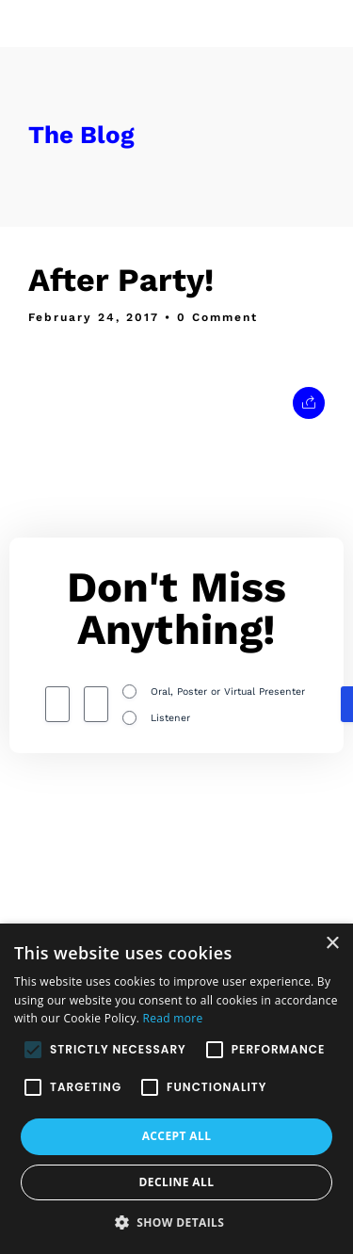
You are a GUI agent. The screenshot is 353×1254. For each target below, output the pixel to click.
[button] (177, 1222)
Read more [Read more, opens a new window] (173, 1018)
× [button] (332, 944)
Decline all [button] (177, 1182)
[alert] (176, 1089)
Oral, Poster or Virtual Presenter (228, 691)
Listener (170, 718)
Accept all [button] (177, 1136)
